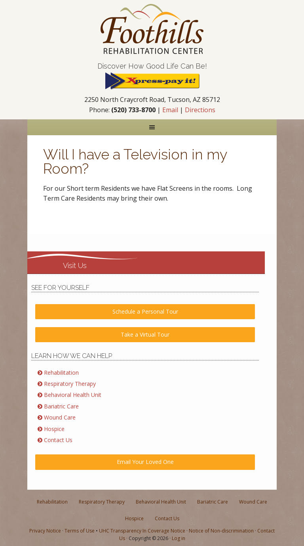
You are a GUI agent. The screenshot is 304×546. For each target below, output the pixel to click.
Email (170, 109)
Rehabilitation (61, 372)
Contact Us (58, 440)
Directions (200, 109)
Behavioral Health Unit (72, 394)
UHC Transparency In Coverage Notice (142, 530)
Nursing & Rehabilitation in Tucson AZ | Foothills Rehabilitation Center (152, 29)
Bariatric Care (61, 406)
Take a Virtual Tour (145, 334)
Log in (178, 538)
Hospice (54, 429)
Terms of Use (80, 530)
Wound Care (60, 417)
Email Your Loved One (145, 462)
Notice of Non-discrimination (221, 530)
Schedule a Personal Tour (145, 311)
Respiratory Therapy (70, 383)
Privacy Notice (45, 530)
